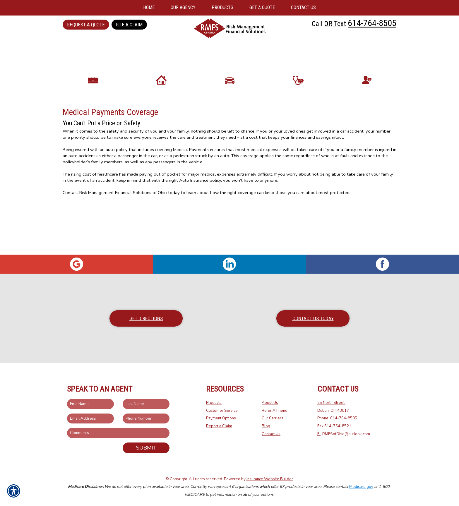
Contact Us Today (313, 318)
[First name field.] (90, 404)
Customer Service (222, 410)
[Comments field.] (118, 433)
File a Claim (129, 25)
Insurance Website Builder (269, 479)
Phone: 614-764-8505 (337, 418)
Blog (266, 426)
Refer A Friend (274, 410)
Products (214, 402)
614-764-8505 (372, 23)
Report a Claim (219, 426)
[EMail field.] (90, 419)
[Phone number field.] (146, 419)
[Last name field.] (146, 404)
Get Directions (146, 318)
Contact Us (271, 434)
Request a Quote (86, 25)
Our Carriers (272, 418)
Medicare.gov (361, 486)
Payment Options (221, 418)
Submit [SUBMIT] (146, 447)
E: (319, 434)
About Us (270, 402)
